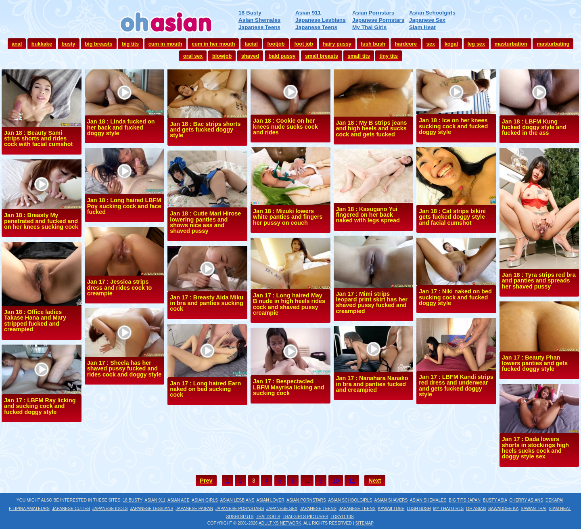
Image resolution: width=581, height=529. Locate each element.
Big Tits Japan (465, 500)
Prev (206, 480)
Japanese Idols (110, 508)
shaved (250, 56)
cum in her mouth (213, 44)
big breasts (98, 44)
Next (374, 480)
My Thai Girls (369, 27)
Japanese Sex (427, 20)
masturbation (511, 44)
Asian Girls (205, 500)
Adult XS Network (280, 523)
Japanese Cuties (71, 508)
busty (68, 44)
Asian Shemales (259, 20)
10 (335, 480)
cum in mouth (165, 44)
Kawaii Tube (391, 508)
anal (17, 44)
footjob (275, 44)
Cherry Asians (526, 500)
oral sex (193, 56)
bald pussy (282, 56)
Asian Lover (270, 500)
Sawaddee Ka (503, 508)
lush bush (373, 44)
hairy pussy (337, 44)
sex (430, 44)
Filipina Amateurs (29, 508)
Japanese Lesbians (320, 20)
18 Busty (249, 13)
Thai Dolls (268, 516)
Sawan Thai (534, 508)
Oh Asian (476, 508)
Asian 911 (308, 13)
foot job (303, 44)
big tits (130, 44)
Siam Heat (422, 27)
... (307, 480)
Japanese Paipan (194, 508)
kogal (451, 44)
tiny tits (388, 56)
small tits (358, 56)
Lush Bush (419, 508)
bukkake (41, 44)
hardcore (406, 44)
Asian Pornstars (373, 13)
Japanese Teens (259, 27)
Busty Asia (495, 500)
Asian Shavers (391, 500)
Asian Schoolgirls (432, 13)
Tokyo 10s (342, 516)
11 (352, 480)
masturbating (553, 44)
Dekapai (554, 500)
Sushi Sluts (239, 516)
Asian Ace (178, 500)
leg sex (476, 44)
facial (251, 44)
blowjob (222, 56)
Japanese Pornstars (378, 20)
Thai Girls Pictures (305, 516)
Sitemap (364, 523)
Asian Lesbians (237, 500)
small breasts (321, 56)
